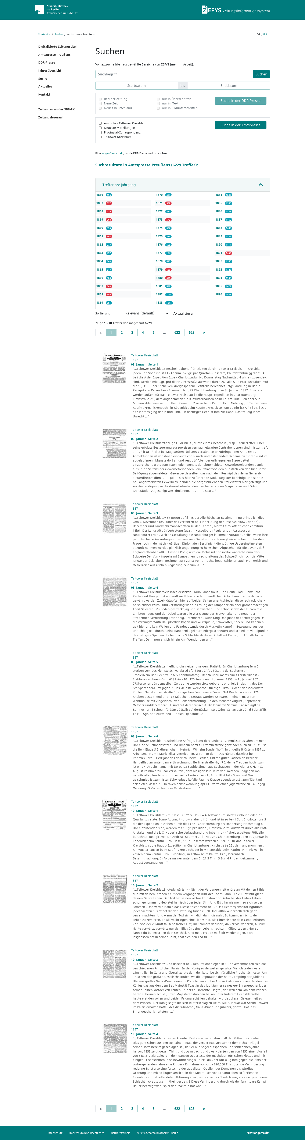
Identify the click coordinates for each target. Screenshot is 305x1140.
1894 (219, 278)
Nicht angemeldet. (258, 1133)
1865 (100, 269)
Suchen (261, 74)
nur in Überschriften (176, 99)
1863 (100, 253)
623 (191, 332)
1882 (160, 294)
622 (177, 332)
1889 (219, 236)
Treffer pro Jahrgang (119, 184)
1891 (219, 253)
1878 (160, 261)
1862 (100, 244)
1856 (100, 195)
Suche (58, 34)
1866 (100, 278)
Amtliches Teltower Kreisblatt (125, 123)
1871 (160, 203)
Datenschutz (54, 1133)
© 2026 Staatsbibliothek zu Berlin (157, 1133)
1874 (160, 228)
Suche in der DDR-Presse (241, 100)
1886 (219, 211)
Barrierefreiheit (120, 1133)
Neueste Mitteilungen (119, 128)
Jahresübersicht (49, 70)
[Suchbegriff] (174, 74)
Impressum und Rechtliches (86, 1133)
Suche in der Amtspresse (241, 125)
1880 (160, 278)
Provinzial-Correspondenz (122, 132)
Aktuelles (45, 86)
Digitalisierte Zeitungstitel (57, 46)
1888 (219, 228)
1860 (100, 228)
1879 (160, 269)
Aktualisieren (183, 313)
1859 (100, 219)
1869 (100, 302)
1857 (100, 203)
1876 (160, 244)
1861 (100, 236)
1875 (160, 236)
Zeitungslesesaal (50, 117)
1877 (160, 253)
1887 (219, 219)
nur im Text (170, 103)
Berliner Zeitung (115, 99)
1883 (160, 302)
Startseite (44, 34)
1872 (160, 211)
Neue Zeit (111, 103)
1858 (100, 211)
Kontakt (44, 94)
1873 (160, 219)
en (265, 34)
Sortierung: (103, 313)
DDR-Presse (46, 62)
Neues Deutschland (118, 108)
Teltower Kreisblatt (117, 137)
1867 (100, 286)
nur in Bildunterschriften (180, 108)
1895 (219, 286)
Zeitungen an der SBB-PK (56, 109)
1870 (160, 195)
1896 (219, 294)
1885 (219, 203)
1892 (219, 261)
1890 (219, 244)
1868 (100, 294)
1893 (219, 269)
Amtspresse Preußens (54, 55)
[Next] (204, 332)
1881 (160, 286)
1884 (219, 195)
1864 (100, 261)
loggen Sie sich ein (112, 153)
